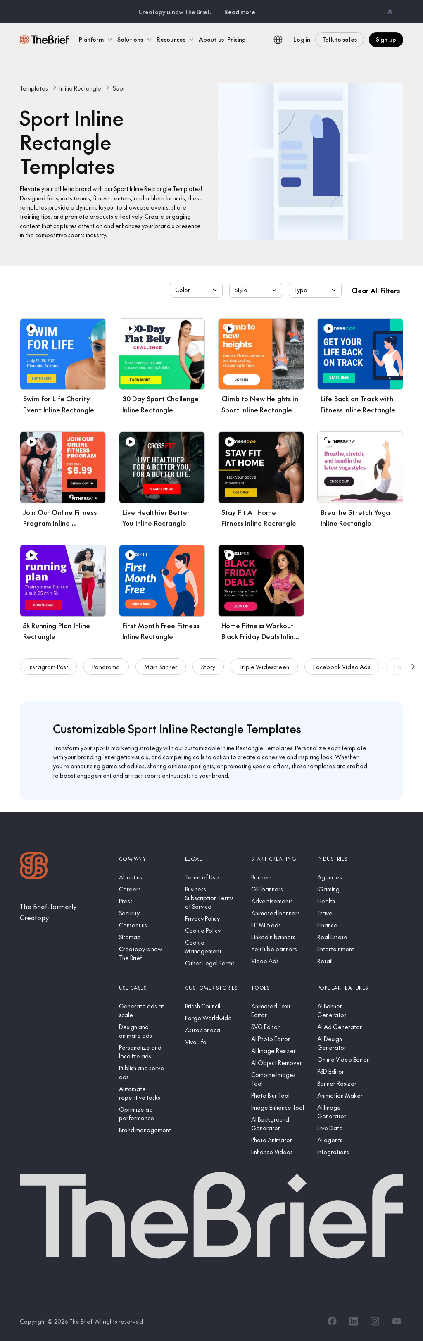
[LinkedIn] (353, 1321)
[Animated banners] (277, 913)
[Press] (145, 901)
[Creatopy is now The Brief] (145, 953)
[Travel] (343, 913)
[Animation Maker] (343, 1095)
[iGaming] (343, 889)
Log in (301, 39)
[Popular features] (343, 988)
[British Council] (211, 1006)
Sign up (386, 39)
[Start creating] (277, 859)
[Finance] (343, 925)
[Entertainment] (343, 949)
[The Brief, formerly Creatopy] (63, 912)
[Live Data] (343, 1128)
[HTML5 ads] (277, 925)
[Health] (343, 901)
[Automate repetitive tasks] (145, 1093)
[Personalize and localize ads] (145, 1051)
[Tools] (277, 988)
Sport (120, 88)
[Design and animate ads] (145, 1031)
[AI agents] (343, 1140)
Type (316, 290)
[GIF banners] (277, 889)
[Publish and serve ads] (145, 1072)
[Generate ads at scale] (145, 1010)
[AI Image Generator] (343, 1111)
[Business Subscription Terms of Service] (211, 898)
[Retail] (343, 961)
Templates (34, 88)
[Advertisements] (277, 901)
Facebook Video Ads (342, 669)
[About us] (145, 877)
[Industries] (343, 859)
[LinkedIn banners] (277, 937)
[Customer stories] (211, 988)
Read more (239, 11)
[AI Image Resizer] (277, 1050)
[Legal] (211, 859)
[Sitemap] (145, 937)
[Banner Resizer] (343, 1083)
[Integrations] (343, 1152)
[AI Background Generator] (277, 1123)
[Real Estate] (343, 937)
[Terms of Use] (211, 877)
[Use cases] (145, 988)
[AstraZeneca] (211, 1030)
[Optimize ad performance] (145, 1113)
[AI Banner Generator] (343, 1010)
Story (208, 669)
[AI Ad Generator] (343, 1026)
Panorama (106, 669)
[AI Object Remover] (277, 1062)
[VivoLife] (211, 1042)
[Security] (145, 913)
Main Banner (161, 669)
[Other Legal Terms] (211, 963)
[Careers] (145, 889)
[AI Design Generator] (343, 1043)
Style (256, 290)
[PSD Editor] (343, 1071)
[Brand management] (145, 1130)
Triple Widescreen (264, 669)
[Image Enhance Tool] (277, 1107)
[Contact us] (145, 925)
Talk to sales (339, 39)
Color (197, 290)
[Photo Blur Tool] (277, 1095)
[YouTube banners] (277, 949)
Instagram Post (48, 669)
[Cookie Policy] (211, 930)
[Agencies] (343, 877)
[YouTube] (396, 1321)
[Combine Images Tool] (277, 1079)
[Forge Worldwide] (211, 1018)
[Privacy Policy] (211, 918)
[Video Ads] (277, 961)
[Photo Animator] (277, 1140)
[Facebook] (332, 1321)
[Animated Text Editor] (277, 1010)
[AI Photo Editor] (277, 1038)
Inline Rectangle (80, 88)
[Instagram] (375, 1321)
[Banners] (277, 877)
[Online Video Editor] (343, 1059)
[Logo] (34, 866)
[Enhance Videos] (277, 1152)
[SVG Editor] (277, 1026)
